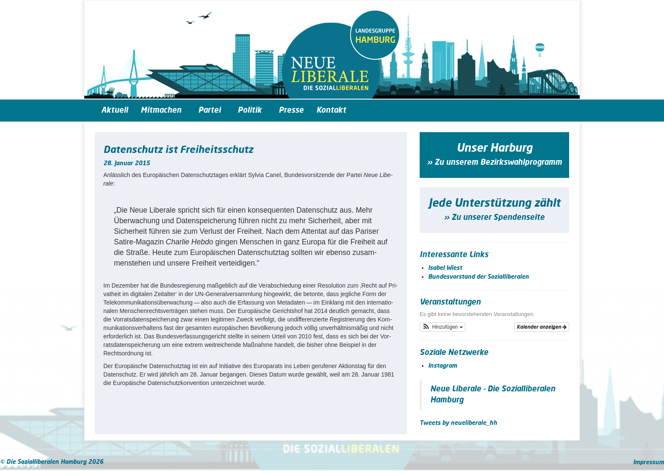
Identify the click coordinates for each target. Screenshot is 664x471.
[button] (442, 327)
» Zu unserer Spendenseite (494, 218)
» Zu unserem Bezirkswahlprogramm (494, 162)
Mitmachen (163, 110)
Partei (211, 110)
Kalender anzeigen (542, 327)
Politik (252, 110)
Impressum (648, 462)
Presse (291, 110)
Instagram (442, 366)
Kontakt (331, 110)
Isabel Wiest (445, 268)
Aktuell (114, 110)
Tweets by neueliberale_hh (458, 423)
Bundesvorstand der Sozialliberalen (478, 277)
